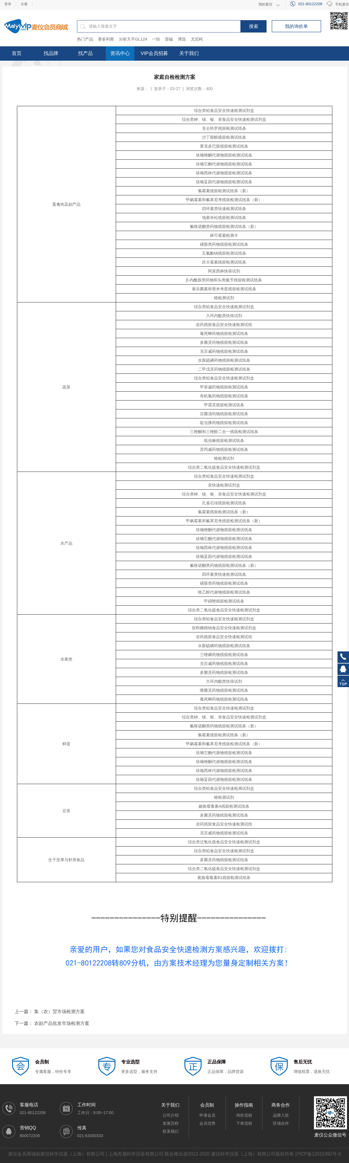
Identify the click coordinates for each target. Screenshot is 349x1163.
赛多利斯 (106, 39)
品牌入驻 (281, 1115)
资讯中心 (120, 53)
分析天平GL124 (133, 39)
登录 (7, 4)
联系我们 (171, 1131)
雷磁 (169, 39)
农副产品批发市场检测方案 (61, 1023)
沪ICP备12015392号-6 (318, 1153)
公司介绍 (171, 1115)
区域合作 (281, 1123)
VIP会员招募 (154, 53)
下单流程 (244, 1123)
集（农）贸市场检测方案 (59, 1011)
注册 (24, 4)
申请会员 (207, 1115)
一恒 (156, 39)
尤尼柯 (197, 39)
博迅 (182, 39)
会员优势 (207, 1123)
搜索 (253, 26)
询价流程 (244, 1115)
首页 (17, 53)
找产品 (85, 53)
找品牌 (51, 53)
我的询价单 (296, 26)
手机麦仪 (338, 4)
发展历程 (171, 1123)
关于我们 (189, 53)
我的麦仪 (265, 4)
